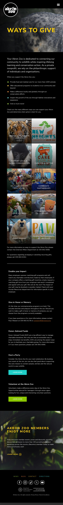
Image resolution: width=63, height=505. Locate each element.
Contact (32, 476)
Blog (23, 476)
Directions (44, 476)
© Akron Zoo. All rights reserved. (22, 495)
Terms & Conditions (44, 495)
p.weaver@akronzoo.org (42, 321)
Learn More (12, 454)
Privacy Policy (35, 495)
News (16, 476)
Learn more (17, 372)
